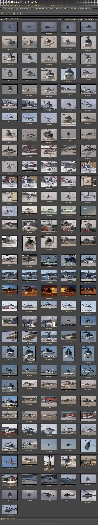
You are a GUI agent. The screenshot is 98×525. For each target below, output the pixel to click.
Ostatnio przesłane (26, 9)
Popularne (49, 9)
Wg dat (81, 9)
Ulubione (73, 9)
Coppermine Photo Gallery (52, 523)
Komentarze (39, 9)
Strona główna (6, 14)
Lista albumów (9, 9)
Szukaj (87, 9)
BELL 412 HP (17, 14)
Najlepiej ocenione (61, 9)
